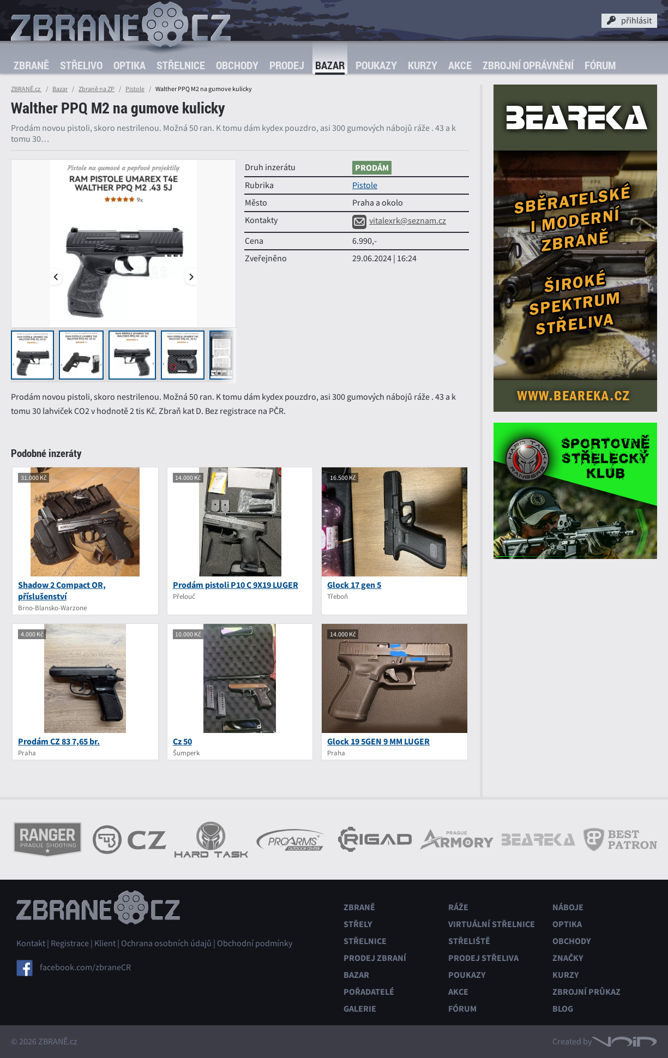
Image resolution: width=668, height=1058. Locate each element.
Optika (129, 65)
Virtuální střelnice (491, 924)
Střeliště (469, 941)
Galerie (360, 1008)
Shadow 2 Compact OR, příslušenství (62, 590)
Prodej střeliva (483, 958)
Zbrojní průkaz (586, 991)
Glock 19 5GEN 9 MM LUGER (378, 741)
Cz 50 (182, 741)
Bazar (330, 65)
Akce (460, 65)
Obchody (237, 65)
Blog (562, 1008)
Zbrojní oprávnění (528, 65)
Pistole (135, 89)
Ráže (458, 907)
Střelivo (81, 65)
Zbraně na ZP (97, 89)
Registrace (70, 943)
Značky (567, 958)
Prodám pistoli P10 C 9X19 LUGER (235, 585)
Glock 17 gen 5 (354, 585)
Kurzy (422, 65)
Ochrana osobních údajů (166, 943)
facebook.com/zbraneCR (85, 967)
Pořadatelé (369, 991)
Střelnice (181, 65)
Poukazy (376, 65)
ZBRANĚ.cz (26, 89)
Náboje (567, 907)
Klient (105, 943)
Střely (358, 924)
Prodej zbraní (375, 958)
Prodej (286, 65)
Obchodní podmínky (254, 943)
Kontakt (30, 943)
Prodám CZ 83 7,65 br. (59, 741)
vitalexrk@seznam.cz (399, 220)
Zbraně (31, 65)
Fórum (600, 65)
